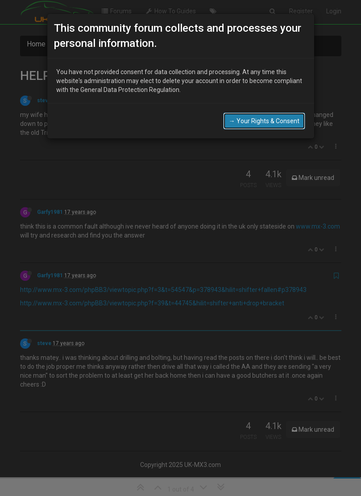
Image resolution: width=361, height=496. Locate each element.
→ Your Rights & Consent (264, 121)
